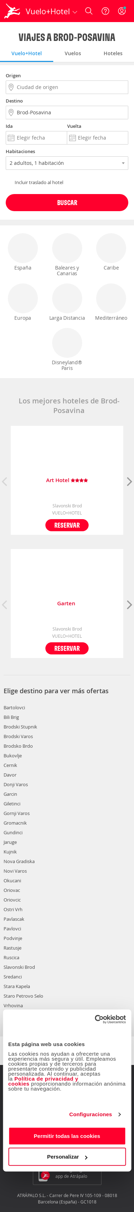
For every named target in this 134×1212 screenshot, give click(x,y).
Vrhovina (13, 1005)
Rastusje (12, 948)
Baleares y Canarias (67, 255)
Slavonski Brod (19, 967)
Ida (9, 126)
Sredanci (13, 976)
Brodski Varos (18, 736)
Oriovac (12, 890)
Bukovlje (13, 755)
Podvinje (13, 938)
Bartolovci (14, 707)
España (22, 252)
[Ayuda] (105, 11)
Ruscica (11, 957)
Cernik (10, 765)
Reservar (67, 525)
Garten (67, 603)
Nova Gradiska (19, 861)
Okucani (12, 880)
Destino (14, 101)
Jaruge (10, 842)
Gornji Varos (17, 813)
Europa (22, 302)
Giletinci (12, 803)
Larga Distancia (67, 302)
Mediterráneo (111, 302)
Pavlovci (12, 928)
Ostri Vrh (13, 909)
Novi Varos (15, 871)
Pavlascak (14, 919)
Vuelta (74, 126)
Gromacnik (15, 823)
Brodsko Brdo (18, 746)
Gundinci (13, 832)
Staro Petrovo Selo (23, 996)
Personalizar (67, 1157)
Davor (10, 775)
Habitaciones (20, 151)
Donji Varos (16, 784)
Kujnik (10, 851)
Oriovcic (12, 900)
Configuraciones (90, 1114)
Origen (13, 75)
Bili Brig (11, 717)
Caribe (111, 252)
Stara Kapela (17, 986)
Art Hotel (67, 480)
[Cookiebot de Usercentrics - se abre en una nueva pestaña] (95, 1019)
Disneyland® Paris (67, 349)
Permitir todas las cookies (67, 1136)
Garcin (10, 794)
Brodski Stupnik (20, 726)
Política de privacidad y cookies (43, 1081)
